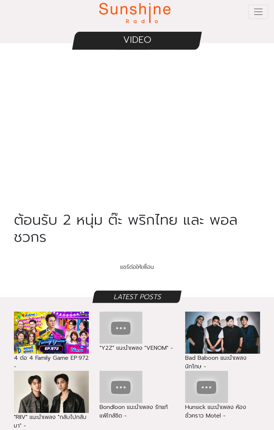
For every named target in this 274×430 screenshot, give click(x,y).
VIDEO (137, 40)
